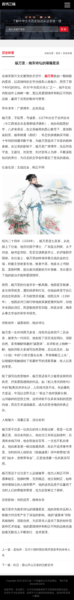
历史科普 (67, 53)
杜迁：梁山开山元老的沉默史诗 (33, 565)
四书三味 (26, 580)
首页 (58, 53)
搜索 (64, 29)
